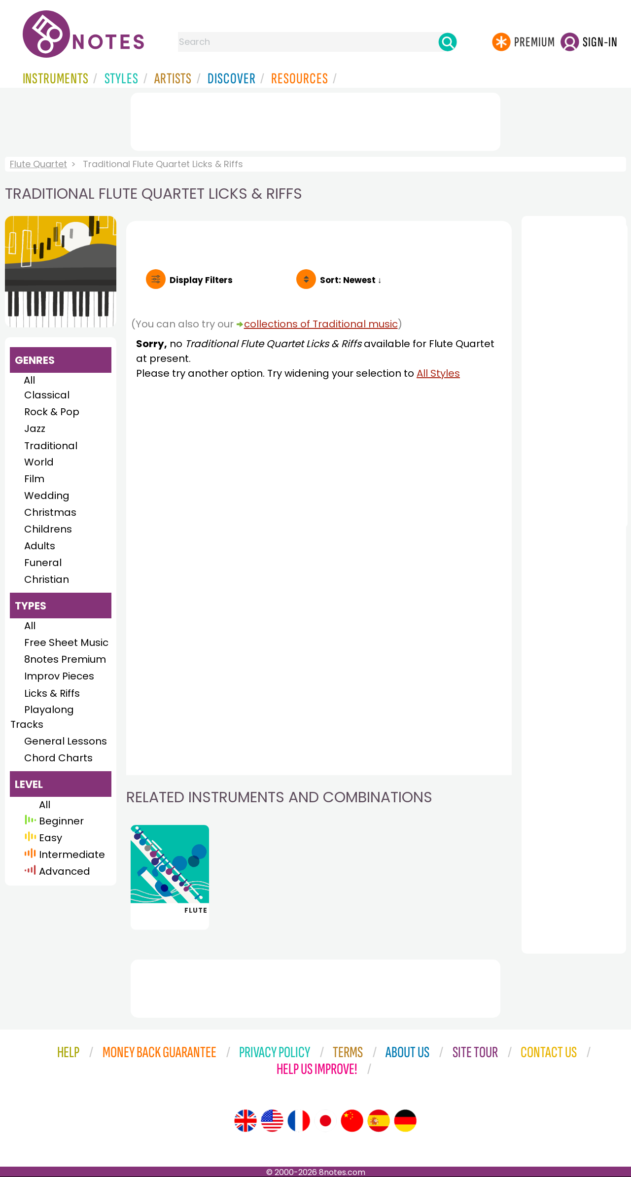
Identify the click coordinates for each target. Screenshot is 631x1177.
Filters (201, 280)
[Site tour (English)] (245, 1120)
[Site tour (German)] (405, 1120)
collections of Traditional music (321, 324)
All (29, 380)
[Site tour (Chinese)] (352, 1120)
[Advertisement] (315, 120)
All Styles (438, 373)
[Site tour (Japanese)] (325, 1120)
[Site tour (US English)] (272, 1120)
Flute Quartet (38, 164)
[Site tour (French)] (298, 1120)
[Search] (447, 42)
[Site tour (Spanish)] (378, 1120)
